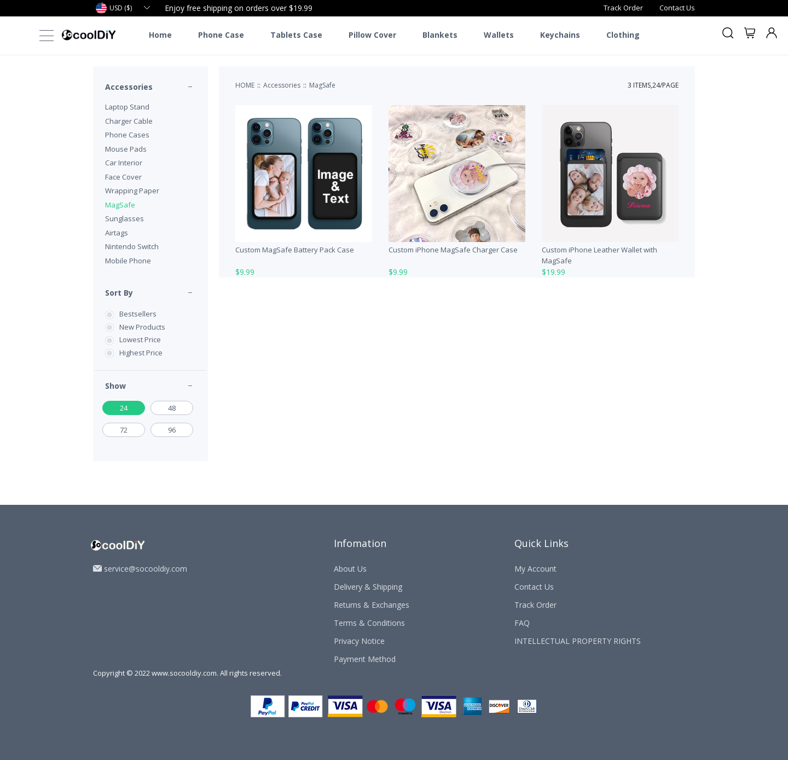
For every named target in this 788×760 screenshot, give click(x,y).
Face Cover (123, 177)
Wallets (499, 35)
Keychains (560, 35)
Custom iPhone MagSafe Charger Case (453, 250)
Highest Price (141, 353)
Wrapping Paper (132, 190)
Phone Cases (127, 135)
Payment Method (365, 659)
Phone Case (221, 35)
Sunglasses (124, 218)
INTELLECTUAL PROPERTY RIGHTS (577, 641)
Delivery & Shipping (368, 586)
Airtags (116, 233)
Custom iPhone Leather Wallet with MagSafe (599, 255)
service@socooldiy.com (145, 568)
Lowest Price (140, 339)
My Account (535, 568)
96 (172, 430)
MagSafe (120, 205)
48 (172, 408)
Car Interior (123, 163)
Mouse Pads (126, 149)
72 (124, 430)
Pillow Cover (372, 35)
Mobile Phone (128, 261)
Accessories (129, 87)
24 (124, 408)
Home (160, 35)
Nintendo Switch (132, 246)
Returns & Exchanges (371, 605)
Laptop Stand (127, 107)
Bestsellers (138, 314)
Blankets (439, 35)
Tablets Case (296, 35)
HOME (244, 85)
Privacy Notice (359, 641)
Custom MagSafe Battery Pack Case (294, 250)
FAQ (522, 623)
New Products (142, 327)
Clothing (623, 35)
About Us (350, 568)
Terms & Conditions (369, 623)
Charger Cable (129, 121)
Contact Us (677, 8)
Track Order (623, 8)
